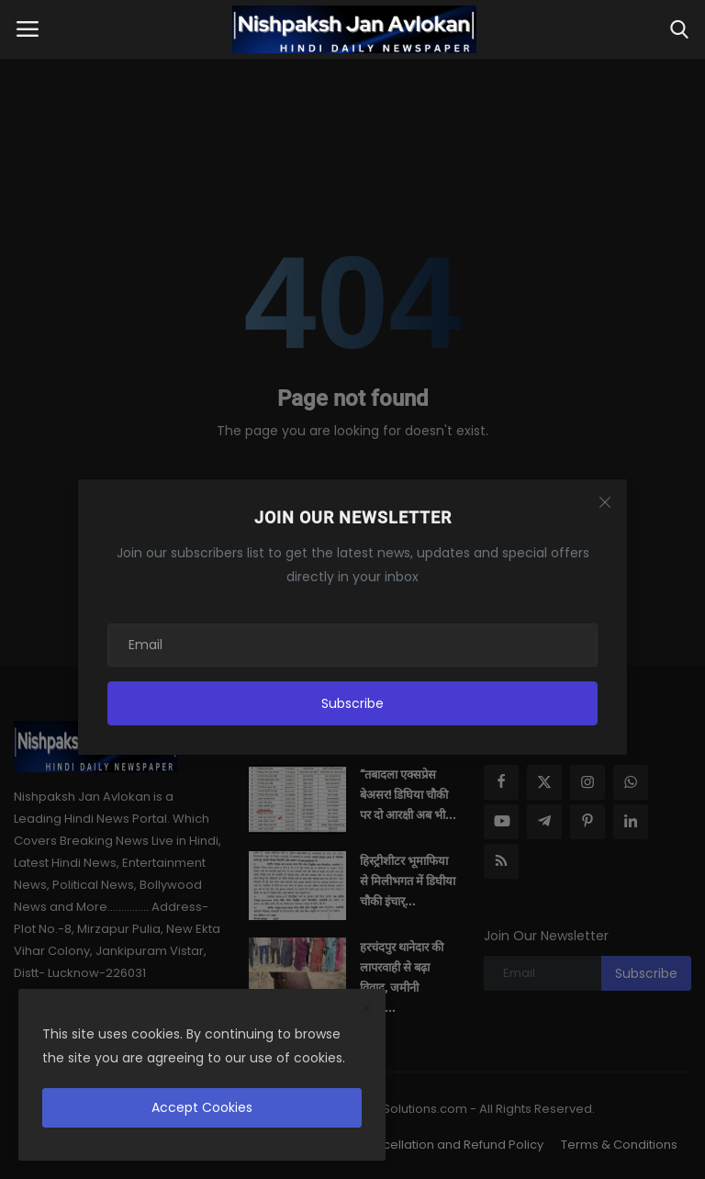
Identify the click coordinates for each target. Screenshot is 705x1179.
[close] (366, 1009)
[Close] (605, 502)
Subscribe (352, 703)
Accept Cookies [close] (201, 1107)
